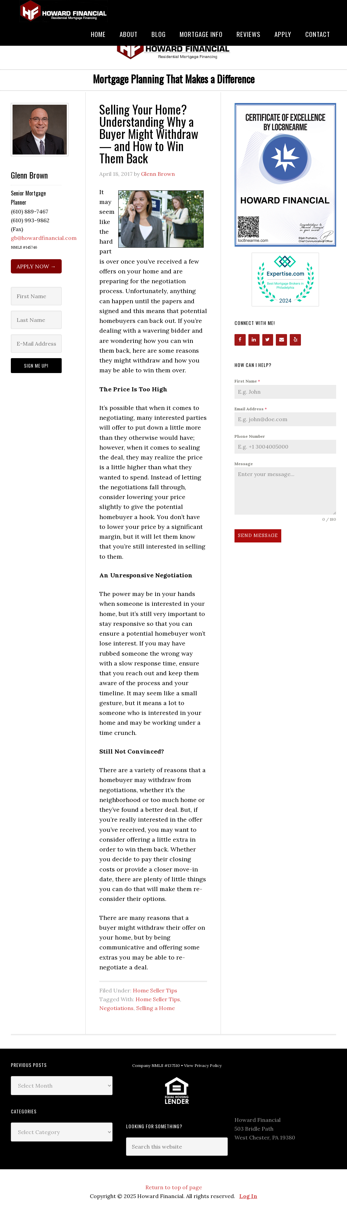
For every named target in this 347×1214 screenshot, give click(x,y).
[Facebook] (240, 340)
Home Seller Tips (155, 990)
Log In (248, 1196)
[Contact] (281, 340)
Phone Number (249, 436)
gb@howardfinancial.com (44, 237)
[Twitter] (267, 340)
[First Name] (36, 296)
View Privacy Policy (203, 1065)
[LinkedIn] (254, 340)
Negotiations (116, 1008)
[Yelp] (295, 340)
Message (243, 463)
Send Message (258, 535)
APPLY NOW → (36, 266)
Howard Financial (62, 11)
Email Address (250, 408)
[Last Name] (36, 320)
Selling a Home (155, 1008)
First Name (247, 381)
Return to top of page (173, 1187)
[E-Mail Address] (36, 343)
